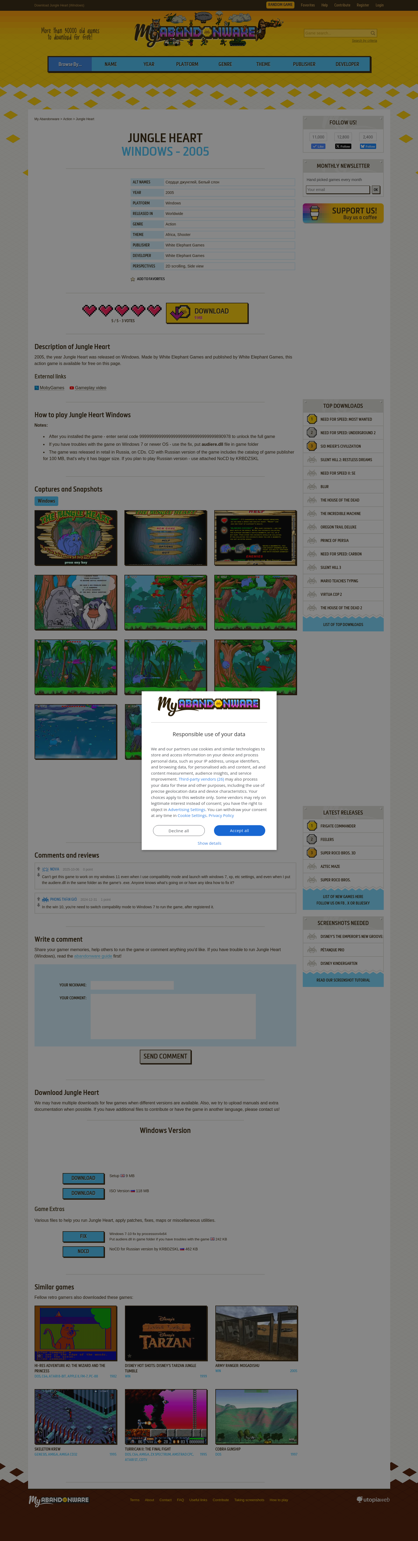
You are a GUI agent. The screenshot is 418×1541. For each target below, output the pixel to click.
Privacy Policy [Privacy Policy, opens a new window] (221, 815)
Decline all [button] (179, 830)
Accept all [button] (239, 830)
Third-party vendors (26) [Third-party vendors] (201, 779)
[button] (209, 843)
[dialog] (209, 770)
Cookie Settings (192, 815)
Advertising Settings (186, 809)
